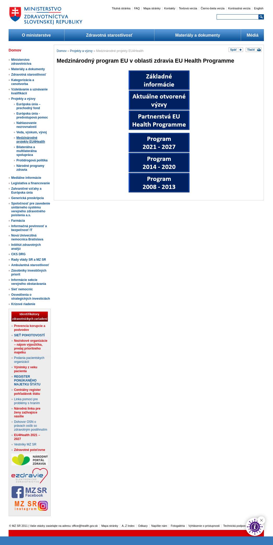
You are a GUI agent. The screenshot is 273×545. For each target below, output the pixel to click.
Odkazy (143, 525)
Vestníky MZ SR (25, 444)
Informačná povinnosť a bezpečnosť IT (29, 228)
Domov (62, 51)
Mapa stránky (151, 8)
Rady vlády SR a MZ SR (28, 259)
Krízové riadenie (23, 304)
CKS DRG (18, 254)
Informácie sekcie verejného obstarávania (28, 282)
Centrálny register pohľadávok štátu (27, 392)
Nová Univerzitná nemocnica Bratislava (27, 237)
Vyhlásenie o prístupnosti (204, 525)
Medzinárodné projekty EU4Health (30, 139)
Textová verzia (188, 8)
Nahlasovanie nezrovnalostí (26, 125)
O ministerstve (36, 35)
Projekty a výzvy (23, 99)
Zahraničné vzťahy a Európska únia (26, 190)
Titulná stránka (121, 8)
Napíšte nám (159, 525)
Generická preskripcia (27, 198)
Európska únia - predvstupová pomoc (32, 115)
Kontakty (169, 8)
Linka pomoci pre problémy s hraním (27, 401)
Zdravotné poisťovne (29, 450)
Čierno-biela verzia (213, 8)
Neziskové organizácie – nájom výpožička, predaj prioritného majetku (30, 346)
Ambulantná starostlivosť (30, 265)
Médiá (252, 35)
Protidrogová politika (32, 160)
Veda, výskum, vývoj (31, 132)
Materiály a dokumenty (197, 35)
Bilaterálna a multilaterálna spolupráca (26, 151)
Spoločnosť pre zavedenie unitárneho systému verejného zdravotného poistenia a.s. (30, 209)
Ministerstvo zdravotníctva (21, 61)
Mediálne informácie (26, 178)
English (258, 8)
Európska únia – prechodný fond (28, 106)
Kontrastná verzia (239, 8)
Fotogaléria (178, 525)
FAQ (137, 8)
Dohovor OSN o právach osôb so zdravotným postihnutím (30, 425)
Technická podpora (235, 525)
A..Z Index (128, 525)
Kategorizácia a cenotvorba (22, 82)
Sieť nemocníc (22, 289)
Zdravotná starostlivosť (109, 35)
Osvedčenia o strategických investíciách (30, 296)
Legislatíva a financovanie (30, 183)
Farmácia (18, 220)
